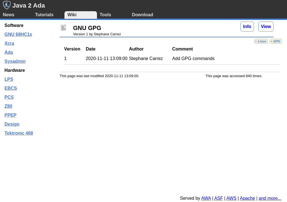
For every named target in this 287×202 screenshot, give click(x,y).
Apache (247, 198)
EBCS (10, 88)
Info (247, 26)
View (266, 26)
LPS (8, 79)
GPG (276, 41)
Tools (105, 14)
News (8, 14)
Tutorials (44, 14)
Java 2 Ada (28, 5)
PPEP (10, 115)
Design (11, 124)
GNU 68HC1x (18, 34)
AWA (206, 198)
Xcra (9, 43)
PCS (9, 97)
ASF (218, 198)
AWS (231, 198)
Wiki (71, 14)
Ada (8, 52)
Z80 (8, 106)
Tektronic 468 (18, 133)
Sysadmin (15, 61)
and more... (270, 198)
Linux (262, 41)
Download (142, 14)
